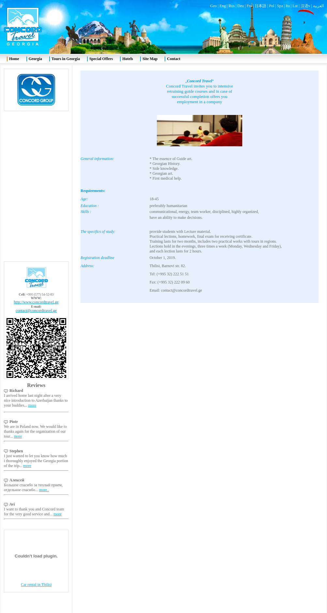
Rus (232, 6)
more (32, 405)
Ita (288, 6)
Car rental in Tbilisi (36, 584)
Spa (280, 6)
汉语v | (307, 6)
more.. (44, 490)
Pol (271, 6)
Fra (249, 6)
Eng (222, 6)
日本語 (260, 6)
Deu (240, 6)
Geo (213, 6)
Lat (295, 6)
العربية (318, 6)
